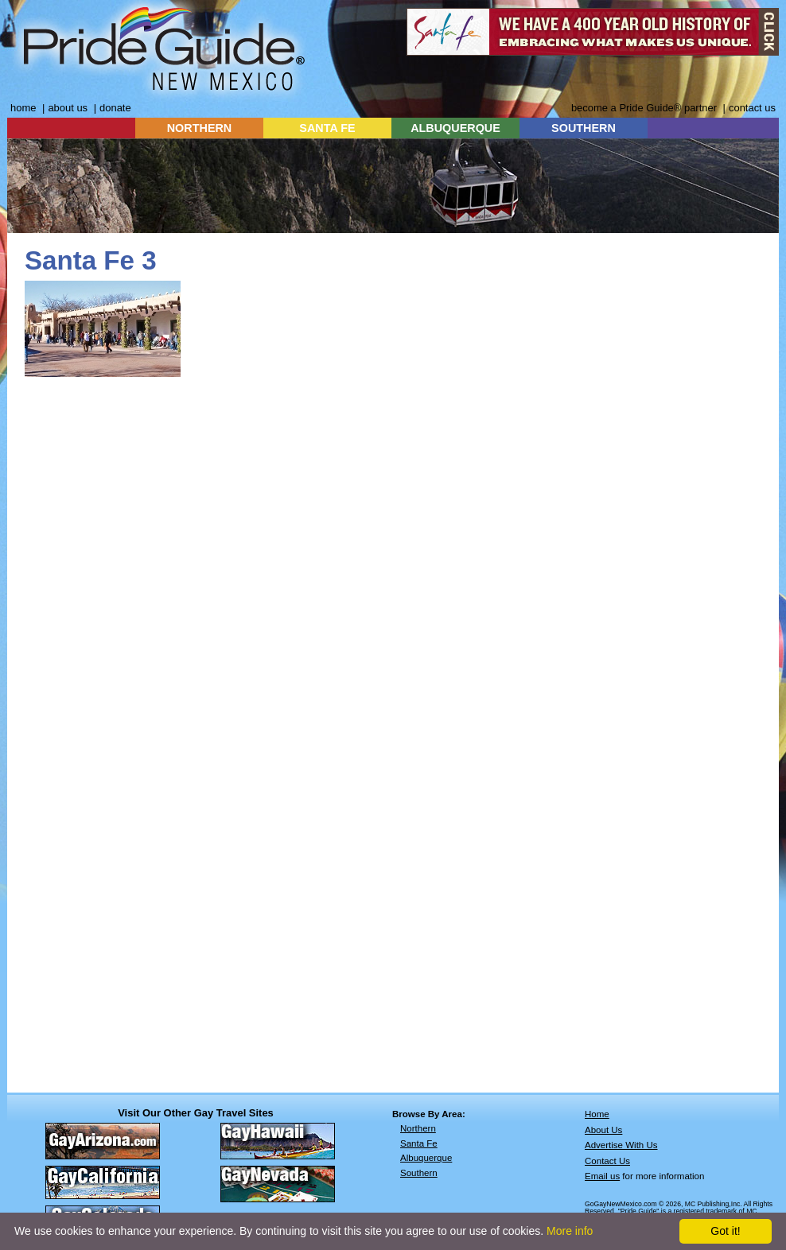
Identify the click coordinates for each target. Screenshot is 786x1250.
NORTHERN (199, 128)
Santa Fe (419, 1143)
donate (115, 108)
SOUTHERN (583, 128)
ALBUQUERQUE (455, 128)
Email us (602, 1176)
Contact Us (607, 1161)
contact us (752, 108)
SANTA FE (327, 128)
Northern (418, 1128)
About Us (603, 1130)
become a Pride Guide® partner (644, 108)
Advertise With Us (621, 1145)
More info (570, 1231)
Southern (419, 1173)
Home (597, 1114)
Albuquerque (426, 1158)
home (23, 108)
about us (68, 108)
